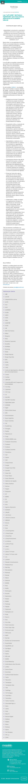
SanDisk (7, 651)
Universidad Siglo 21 (10, 703)
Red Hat (7, 638)
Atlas (6, 320)
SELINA (7, 659)
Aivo (6, 304)
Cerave (7, 374)
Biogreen (7, 336)
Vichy (6, 711)
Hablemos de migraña (10, 481)
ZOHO (6, 737)
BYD (6, 359)
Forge (6, 436)
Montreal (7, 572)
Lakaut (7, 546)
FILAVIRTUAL (8, 426)
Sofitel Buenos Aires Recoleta (12, 664)
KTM (6, 525)
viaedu (7, 708)
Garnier (7, 457)
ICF (6, 494)
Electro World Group (10, 410)
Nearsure (7, 580)
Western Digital (9, 716)
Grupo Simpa (8, 475)
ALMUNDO (8, 310)
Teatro (7, 677)
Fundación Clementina (11, 441)
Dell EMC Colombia (10, 399)
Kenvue (7, 522)
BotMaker (7, 346)
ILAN (6, 502)
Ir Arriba (24, 778)
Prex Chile (7, 622)
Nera (6, 585)
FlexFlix (7, 431)
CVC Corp (7, 392)
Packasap (7, 604)
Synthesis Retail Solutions (11, 674)
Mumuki (7, 575)
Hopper (7, 488)
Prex (6, 619)
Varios (6, 706)
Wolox (7, 724)
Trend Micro (8, 695)
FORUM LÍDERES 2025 (10, 439)
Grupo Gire (8, 473)
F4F (6, 423)
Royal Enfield (8, 643)
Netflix (7, 588)
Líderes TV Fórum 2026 (11, 554)
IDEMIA (7, 496)
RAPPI (6, 635)
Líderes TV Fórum (9, 551)
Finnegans (7, 428)
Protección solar (9, 630)
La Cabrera (8, 541)
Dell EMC (7, 397)
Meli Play (7, 567)
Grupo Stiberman (9, 478)
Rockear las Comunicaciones (12, 640)
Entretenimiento (9, 415)
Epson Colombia (9, 420)
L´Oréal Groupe (9, 533)
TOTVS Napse (9, 693)
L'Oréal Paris (8, 536)
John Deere (8, 515)
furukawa (7, 447)
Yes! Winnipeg (8, 732)
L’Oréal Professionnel (10, 538)
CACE (6, 367)
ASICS (6, 315)
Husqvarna (8, 491)
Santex (7, 653)
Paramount (8, 609)
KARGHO (7, 520)
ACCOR (7, 296)
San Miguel (8, 648)
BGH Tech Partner (9, 330)
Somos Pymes (9, 669)
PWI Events (8, 632)
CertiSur (7, 377)
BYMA (6, 362)
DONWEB (7, 405)
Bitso (6, 338)
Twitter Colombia (9, 700)
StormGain (8, 672)
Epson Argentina (9, 418)
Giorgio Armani (9, 462)
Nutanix (7, 598)
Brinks (6, 351)
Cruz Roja (7, 386)
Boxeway (7, 349)
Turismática (8, 698)
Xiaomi (7, 729)
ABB (6, 294)
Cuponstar (8, 389)
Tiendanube (8, 682)
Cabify (7, 364)
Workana (7, 727)
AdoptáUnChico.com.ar (11, 299)
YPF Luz (7, 734)
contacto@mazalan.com (15, 767)
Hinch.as (7, 486)
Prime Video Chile (9, 627)
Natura (7, 577)
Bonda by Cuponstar (10, 341)
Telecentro (8, 680)
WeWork (17, 12)
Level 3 (7, 549)
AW (6, 328)
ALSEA (7, 312)
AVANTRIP (7, 323)
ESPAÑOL (19, 1)
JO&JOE (7, 512)
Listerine (7, 559)
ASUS (6, 317)
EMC (6, 413)
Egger (6, 407)
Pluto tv (7, 617)
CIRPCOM (7, 379)
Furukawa (7, 444)
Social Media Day (9, 661)
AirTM (6, 302)
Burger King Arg (9, 354)
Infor (6, 504)
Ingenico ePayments (10, 507)
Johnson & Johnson (10, 517)
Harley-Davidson (9, 483)
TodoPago (8, 690)
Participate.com (9, 611)
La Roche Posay (9, 543)
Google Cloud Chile (10, 468)
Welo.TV (7, 714)
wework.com (6, 284)
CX (6, 394)
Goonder (7, 470)
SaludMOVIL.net (9, 645)
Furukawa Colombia (10, 449)
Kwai (6, 528)
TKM (6, 687)
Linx (6, 557)
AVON (6, 325)
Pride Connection (9, 625)
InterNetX (7, 509)
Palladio (7, 606)
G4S (6, 454)
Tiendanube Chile (9, 685)
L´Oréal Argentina (9, 530)
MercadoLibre (8, 570)
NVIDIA (7, 601)
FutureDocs (8, 452)
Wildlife (7, 721)
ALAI (6, 307)
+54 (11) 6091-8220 (14, 771)
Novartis (7, 593)
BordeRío (7, 344)
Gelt (6, 460)
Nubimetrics (8, 596)
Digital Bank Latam (10, 402)
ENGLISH (25, 1)
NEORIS (7, 583)
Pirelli (6, 614)
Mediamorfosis (9, 564)
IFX (6, 499)
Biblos (6, 333)
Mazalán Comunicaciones (11, 562)
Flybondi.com (8, 434)
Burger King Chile (9, 357)
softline (7, 666)
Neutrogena (8, 591)
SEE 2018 (7, 656)
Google (7, 465)
